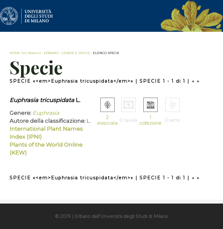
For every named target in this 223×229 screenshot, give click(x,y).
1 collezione (150, 120)
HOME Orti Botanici (25, 53)
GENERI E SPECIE (75, 53)
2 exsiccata (107, 120)
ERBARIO (51, 53)
